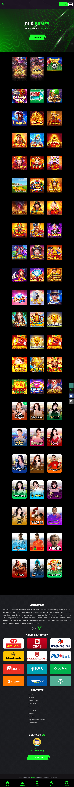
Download (32, 716)
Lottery (31, 707)
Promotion (32, 697)
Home (27, 29)
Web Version (33, 704)
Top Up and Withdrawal (37, 720)
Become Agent (34, 701)
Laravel (32, 777)
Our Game (32, 710)
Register (63, 4)
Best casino (33, 723)
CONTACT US (38, 757)
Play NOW (37, 37)
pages (34, 29)
